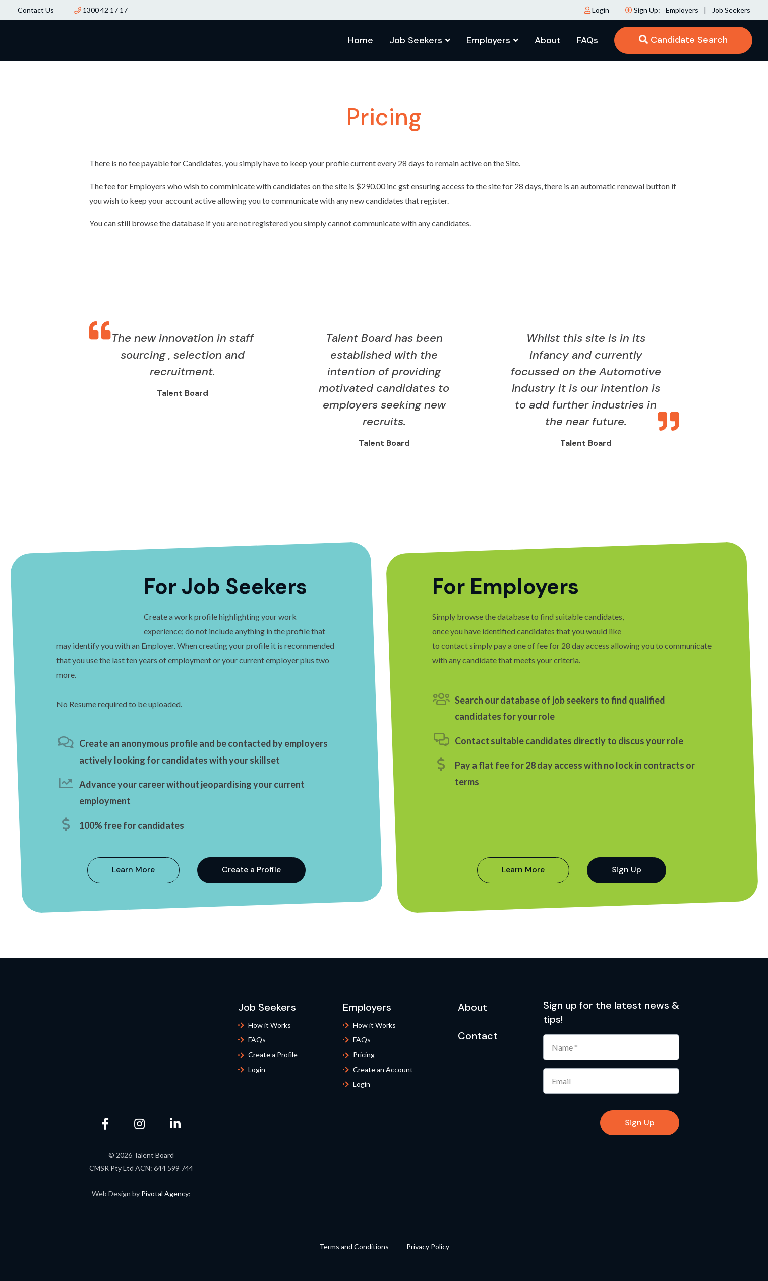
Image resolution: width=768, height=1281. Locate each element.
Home (360, 40)
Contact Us (36, 10)
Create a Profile (251, 869)
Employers (683, 10)
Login (596, 10)
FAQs (587, 40)
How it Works (269, 1025)
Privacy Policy (427, 1246)
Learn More (133, 869)
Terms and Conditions (354, 1246)
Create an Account (383, 1069)
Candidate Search (683, 40)
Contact (478, 1035)
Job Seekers (731, 10)
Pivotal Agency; (166, 1193)
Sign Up (626, 869)
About (548, 40)
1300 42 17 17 (101, 10)
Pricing (364, 1054)
